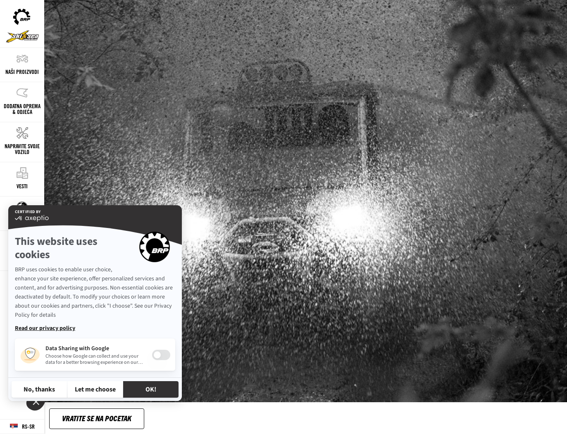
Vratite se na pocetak (96, 418)
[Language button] (22, 427)
